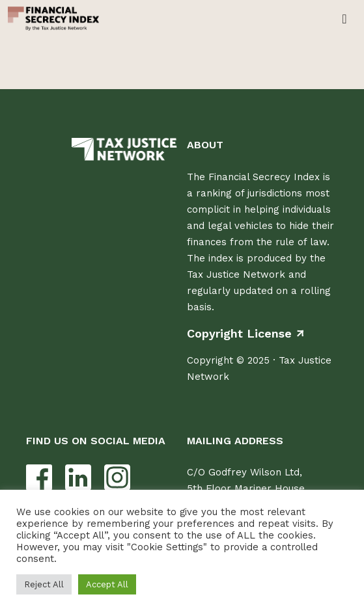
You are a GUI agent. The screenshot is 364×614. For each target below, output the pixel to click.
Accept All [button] (107, 584)
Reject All (44, 584)
